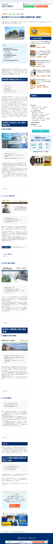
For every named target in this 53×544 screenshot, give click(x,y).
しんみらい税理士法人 (8, 52)
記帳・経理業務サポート (35, 120)
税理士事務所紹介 (33, 124)
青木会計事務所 (7, 51)
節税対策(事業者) (40, 117)
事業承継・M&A (34, 112)
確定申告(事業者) (34, 115)
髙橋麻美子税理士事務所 (8, 56)
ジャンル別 (33, 126)
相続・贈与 (39, 107)
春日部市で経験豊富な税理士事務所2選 (9, 55)
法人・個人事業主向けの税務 (35, 110)
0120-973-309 (37, 4)
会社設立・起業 (41, 112)
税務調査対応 (33, 117)
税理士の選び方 (39, 126)
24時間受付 (28, 6)
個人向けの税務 (33, 105)
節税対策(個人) (42, 108)
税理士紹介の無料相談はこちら (41, 6)
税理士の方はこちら (46, 1)
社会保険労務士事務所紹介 (35, 122)
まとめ (4, 59)
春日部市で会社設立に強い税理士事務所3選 (10, 49)
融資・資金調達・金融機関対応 (44, 118)
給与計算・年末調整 (35, 118)
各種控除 (33, 107)
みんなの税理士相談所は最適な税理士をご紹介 (11, 60)
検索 (40, 131)
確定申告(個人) (45, 107)
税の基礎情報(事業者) (42, 115)
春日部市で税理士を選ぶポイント (8, 48)
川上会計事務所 (7, 57)
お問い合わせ (27, 4)
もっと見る (49, 91)
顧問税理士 (43, 120)
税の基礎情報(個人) (34, 108)
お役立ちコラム (32, 537)
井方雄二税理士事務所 (8, 53)
